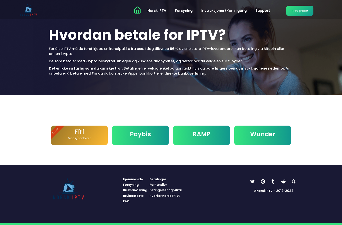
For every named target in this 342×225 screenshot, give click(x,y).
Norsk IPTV (156, 10)
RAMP (201, 134)
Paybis (140, 134)
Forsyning (184, 10)
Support (262, 10)
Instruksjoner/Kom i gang (224, 10)
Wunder (262, 134)
